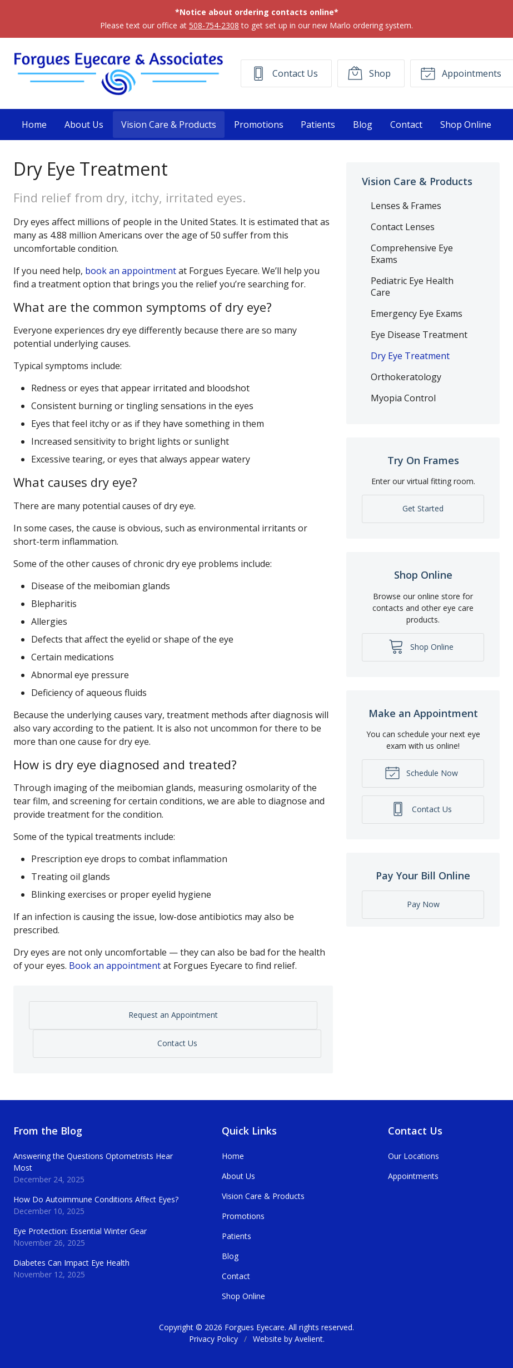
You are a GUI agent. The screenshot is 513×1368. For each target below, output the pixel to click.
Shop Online (465, 124)
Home (34, 124)
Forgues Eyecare (255, 1327)
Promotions (258, 124)
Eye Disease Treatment (419, 335)
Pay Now (423, 904)
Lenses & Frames (406, 206)
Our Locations (413, 1156)
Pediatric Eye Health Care (412, 287)
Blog (362, 124)
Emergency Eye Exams (416, 313)
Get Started (423, 508)
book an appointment (130, 271)
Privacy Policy (213, 1339)
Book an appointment (115, 965)
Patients (318, 124)
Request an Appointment (173, 1014)
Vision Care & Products (168, 124)
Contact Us (284, 73)
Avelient (309, 1339)
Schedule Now (421, 772)
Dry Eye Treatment (410, 356)
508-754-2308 (214, 25)
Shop (369, 73)
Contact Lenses (403, 227)
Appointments (413, 1176)
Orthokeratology (406, 377)
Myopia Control (403, 398)
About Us (83, 124)
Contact (406, 124)
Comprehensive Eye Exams (412, 254)
